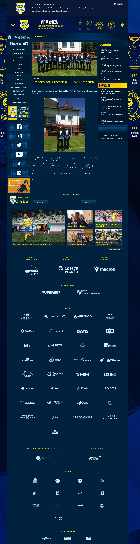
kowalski (117, 135)
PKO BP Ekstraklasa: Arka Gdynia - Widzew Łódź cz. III (107, 243)
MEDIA (19, 98)
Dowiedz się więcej (38, 8)
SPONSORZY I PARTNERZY (19, 87)
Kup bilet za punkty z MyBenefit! (111, 66)
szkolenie (119, 137)
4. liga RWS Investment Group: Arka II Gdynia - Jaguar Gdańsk (32, 244)
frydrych (107, 135)
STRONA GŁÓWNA (19, 49)
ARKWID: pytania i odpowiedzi (110, 79)
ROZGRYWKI (19, 83)
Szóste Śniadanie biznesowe (77, 226)
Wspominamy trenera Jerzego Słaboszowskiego (110, 51)
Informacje (19, 57)
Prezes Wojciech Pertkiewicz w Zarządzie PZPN (111, 99)
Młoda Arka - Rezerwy (19, 61)
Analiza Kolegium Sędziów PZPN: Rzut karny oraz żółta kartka (112, 92)
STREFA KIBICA (19, 95)
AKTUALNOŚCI (19, 53)
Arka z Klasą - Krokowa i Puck (77, 244)
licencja (109, 137)
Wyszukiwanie (19, 72)
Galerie (19, 64)
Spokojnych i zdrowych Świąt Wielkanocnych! (110, 59)
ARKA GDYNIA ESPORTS (19, 102)
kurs (103, 137)
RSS (19, 68)
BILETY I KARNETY (19, 91)
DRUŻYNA (19, 79)
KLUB (19, 76)
